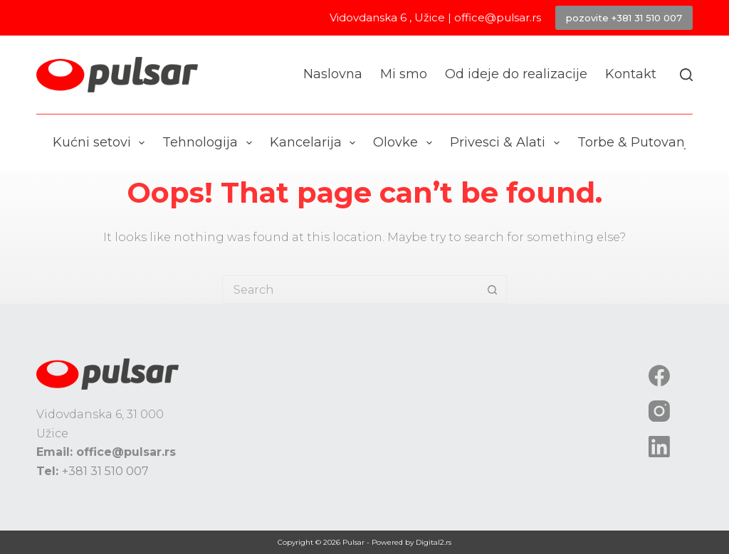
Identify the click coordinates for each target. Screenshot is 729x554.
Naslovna (332, 74)
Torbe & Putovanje (646, 142)
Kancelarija (316, 142)
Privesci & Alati (507, 142)
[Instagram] (659, 411)
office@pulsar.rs (497, 17)
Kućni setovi (102, 142)
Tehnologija (210, 142)
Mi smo (403, 74)
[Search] (686, 74)
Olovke (405, 142)
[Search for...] (350, 289)
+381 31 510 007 (105, 471)
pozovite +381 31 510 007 (624, 17)
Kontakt (630, 74)
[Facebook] (659, 375)
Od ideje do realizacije (516, 74)
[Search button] (492, 289)
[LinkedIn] (659, 446)
